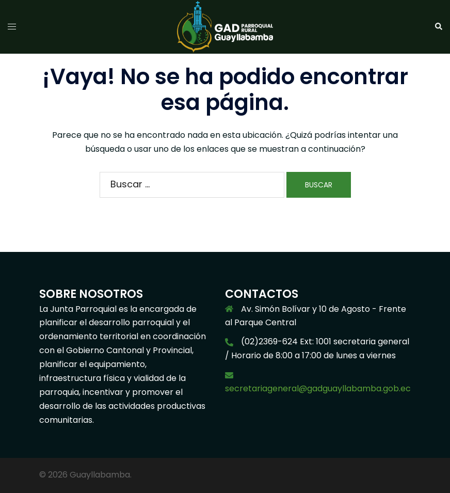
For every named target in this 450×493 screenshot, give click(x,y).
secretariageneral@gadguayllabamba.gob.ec (318, 388)
